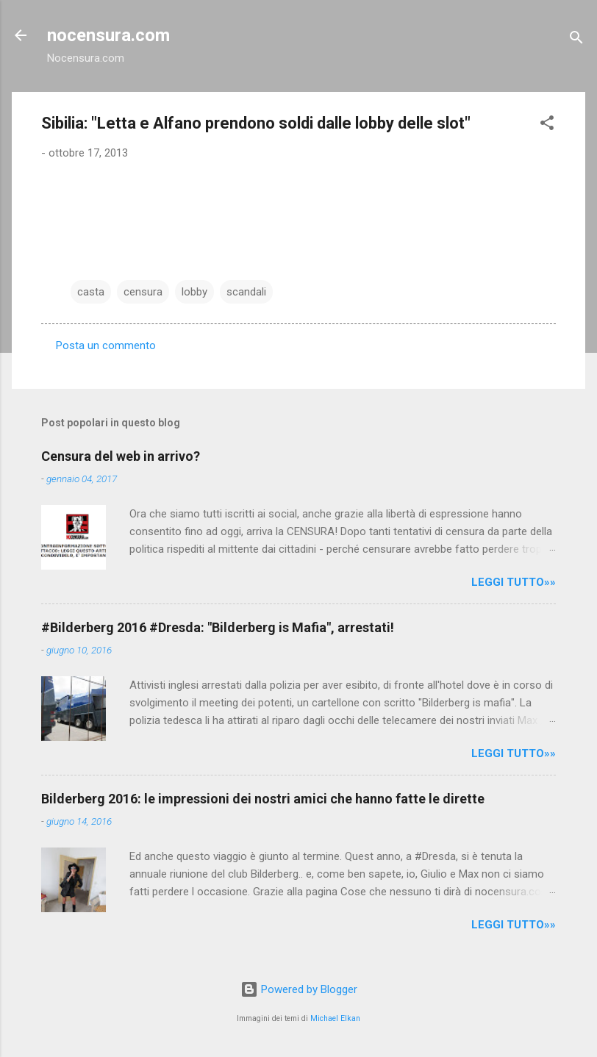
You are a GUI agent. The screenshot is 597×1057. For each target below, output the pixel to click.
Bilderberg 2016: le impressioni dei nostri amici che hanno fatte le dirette (263, 798)
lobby (194, 291)
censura (143, 291)
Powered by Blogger (298, 989)
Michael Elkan (335, 1018)
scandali (246, 291)
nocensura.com (108, 35)
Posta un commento (106, 345)
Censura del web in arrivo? (120, 456)
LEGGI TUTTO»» (513, 582)
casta (90, 291)
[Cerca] (576, 40)
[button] (547, 125)
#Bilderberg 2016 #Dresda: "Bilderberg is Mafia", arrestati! (217, 627)
